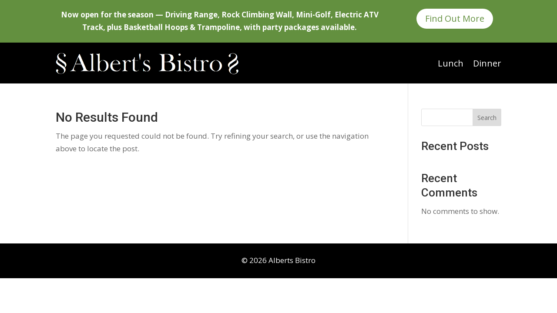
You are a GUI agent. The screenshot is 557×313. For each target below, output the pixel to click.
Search (487, 117)
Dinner (487, 63)
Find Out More (454, 18)
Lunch (450, 63)
